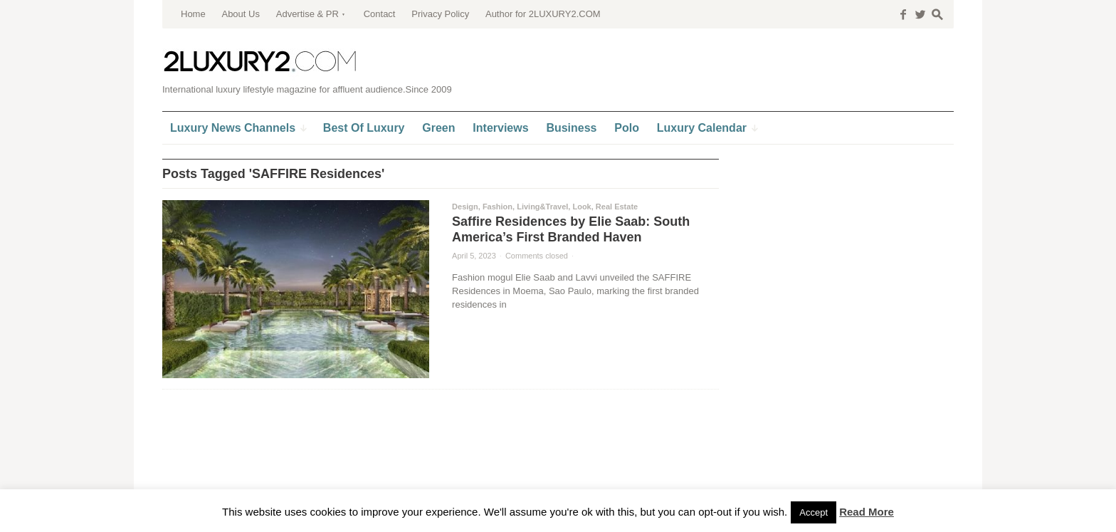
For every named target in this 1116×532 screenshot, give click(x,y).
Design (465, 206)
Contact (380, 14)
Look (581, 206)
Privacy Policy (440, 14)
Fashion (497, 206)
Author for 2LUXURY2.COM (543, 14)
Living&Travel (542, 206)
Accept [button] (813, 512)
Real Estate (617, 206)
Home (193, 14)
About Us (240, 14)
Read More (866, 512)
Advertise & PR (307, 14)
